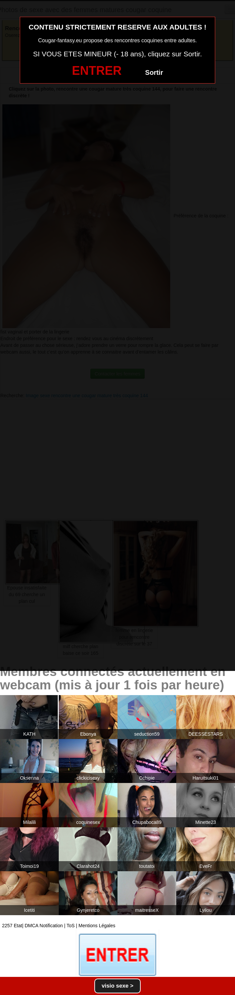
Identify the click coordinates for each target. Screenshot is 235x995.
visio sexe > (118, 986)
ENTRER (97, 70)
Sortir (154, 72)
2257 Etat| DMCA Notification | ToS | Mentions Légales (58, 925)
